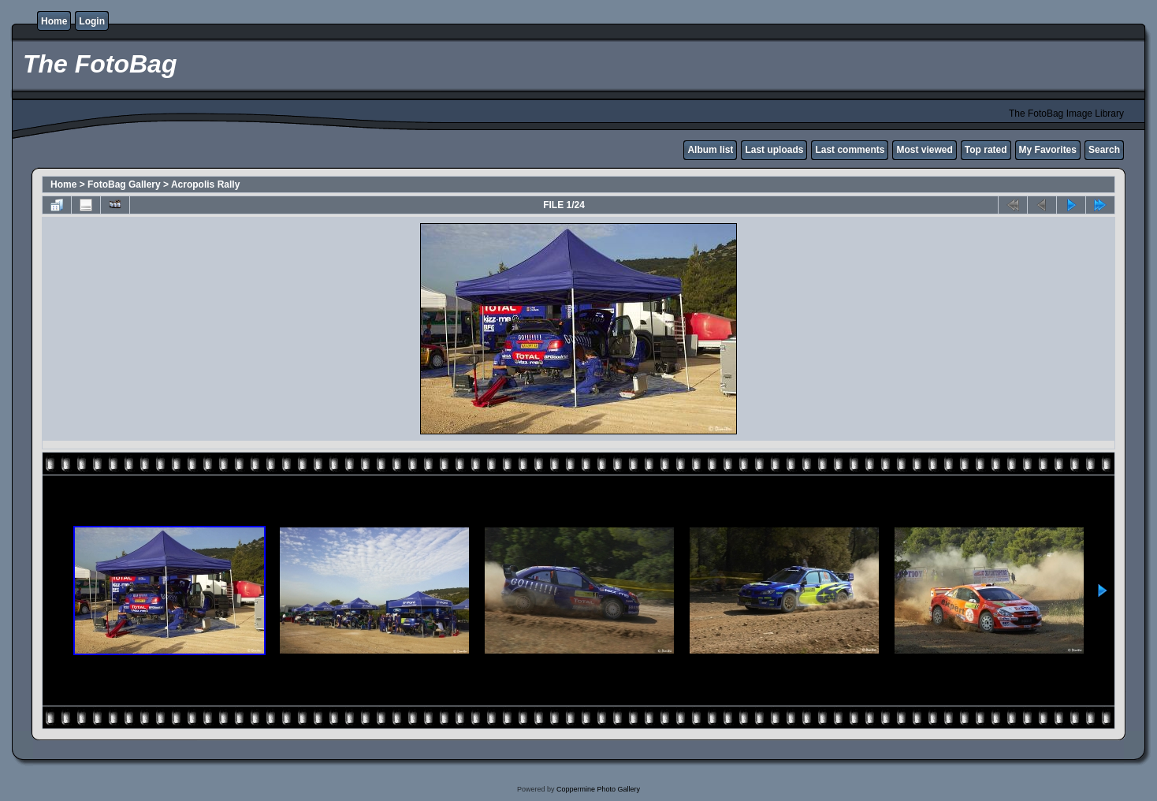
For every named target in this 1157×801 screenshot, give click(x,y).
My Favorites (1048, 149)
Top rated (986, 149)
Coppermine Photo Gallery (598, 789)
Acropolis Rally (205, 184)
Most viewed (924, 149)
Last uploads (774, 149)
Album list (710, 149)
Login (92, 21)
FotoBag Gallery (124, 184)
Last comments (849, 149)
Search (1104, 149)
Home (54, 21)
